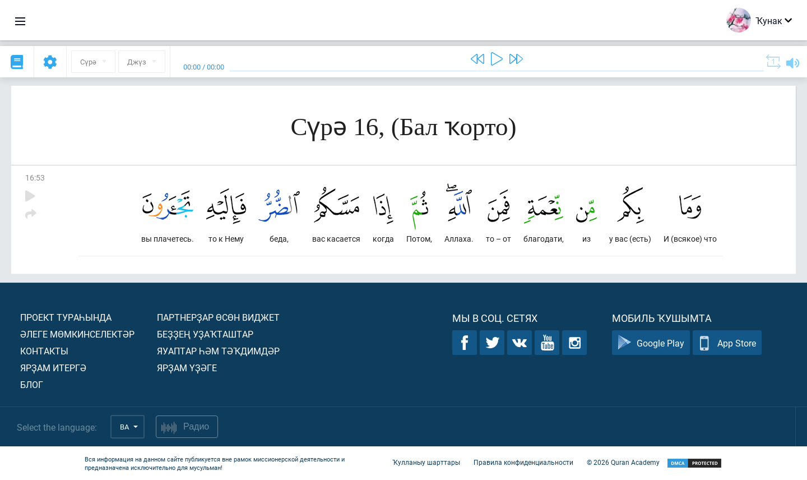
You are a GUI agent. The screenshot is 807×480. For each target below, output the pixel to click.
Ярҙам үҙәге (187, 367)
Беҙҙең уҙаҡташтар (205, 334)
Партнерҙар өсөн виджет (218, 317)
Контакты (44, 351)
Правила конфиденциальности (523, 462)
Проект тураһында (66, 317)
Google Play (651, 343)
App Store (727, 343)
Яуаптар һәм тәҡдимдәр (218, 351)
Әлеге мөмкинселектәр (77, 334)
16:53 (35, 177)
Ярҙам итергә (53, 367)
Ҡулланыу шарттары (426, 462)
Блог (31, 384)
